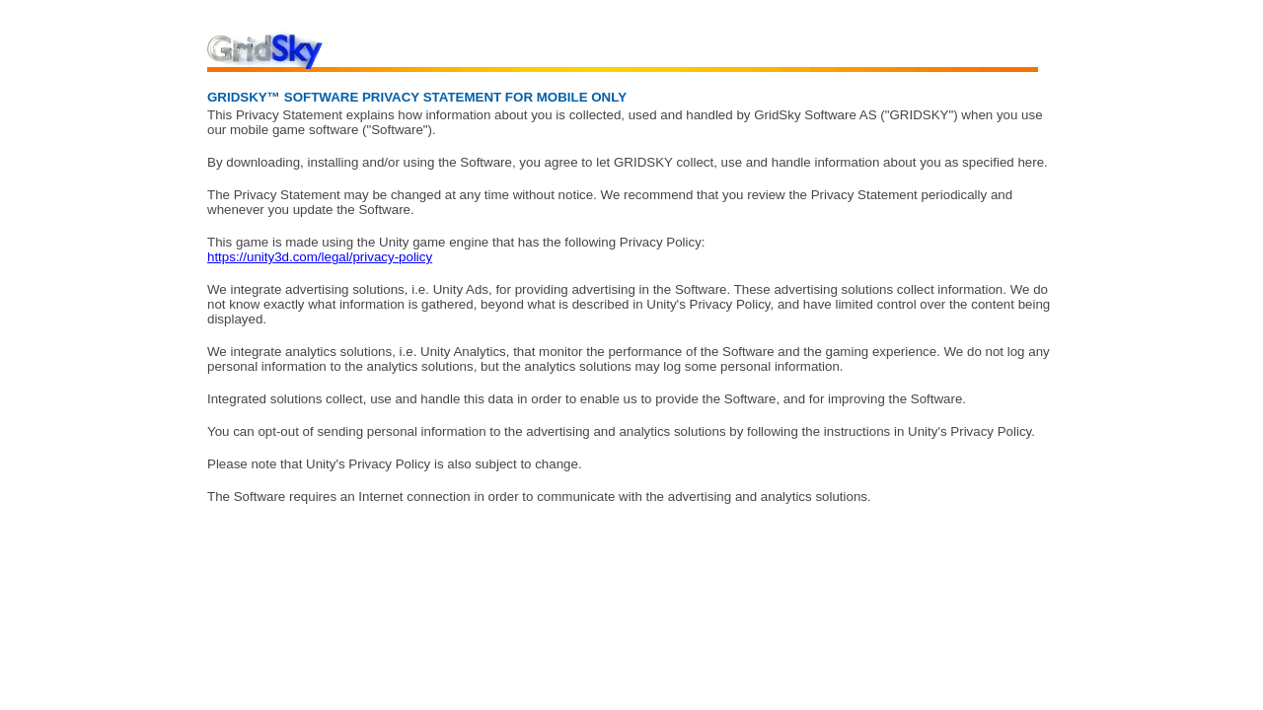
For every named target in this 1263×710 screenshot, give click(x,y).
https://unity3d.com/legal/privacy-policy (319, 256)
